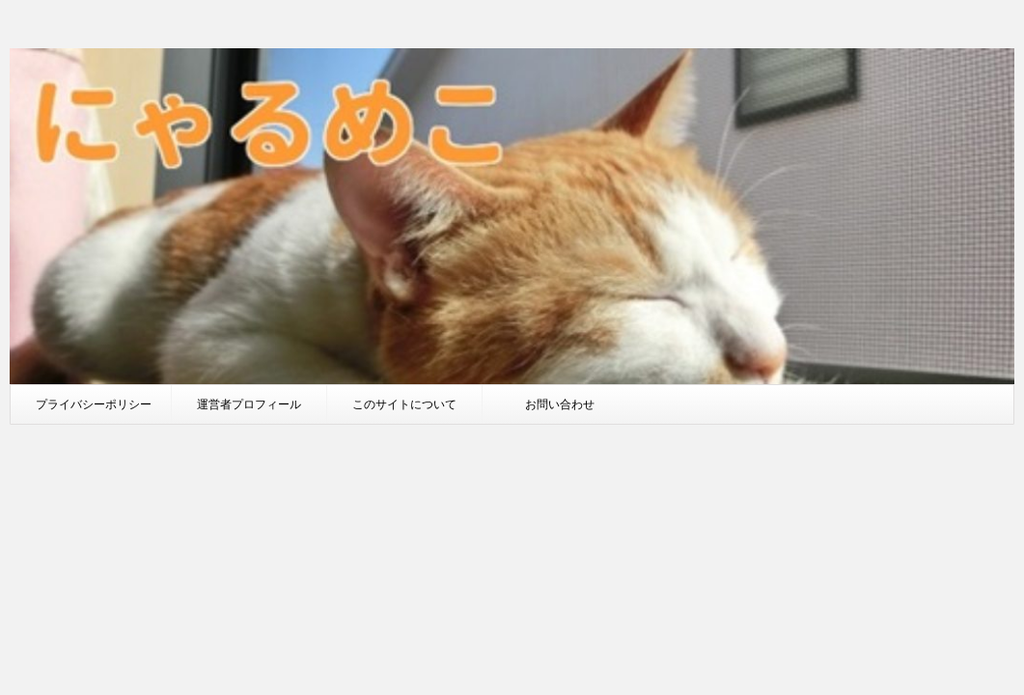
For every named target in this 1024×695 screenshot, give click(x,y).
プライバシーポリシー (94, 404)
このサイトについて (404, 404)
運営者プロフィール (249, 404)
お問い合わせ (560, 404)
